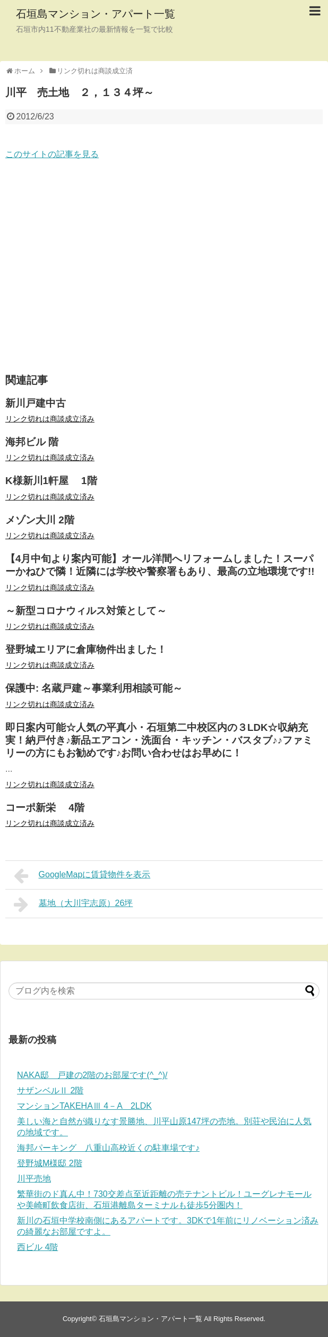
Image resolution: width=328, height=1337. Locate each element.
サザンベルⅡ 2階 (50, 1090)
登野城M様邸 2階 (49, 1163)
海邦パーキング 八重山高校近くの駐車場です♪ (108, 1147)
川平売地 (34, 1178)
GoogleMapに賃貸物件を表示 (82, 875)
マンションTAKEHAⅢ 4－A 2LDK (84, 1105)
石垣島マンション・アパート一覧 (95, 14)
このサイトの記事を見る (52, 154)
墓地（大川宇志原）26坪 (73, 904)
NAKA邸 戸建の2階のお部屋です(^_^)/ (92, 1075)
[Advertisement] (164, 267)
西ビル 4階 (37, 1247)
